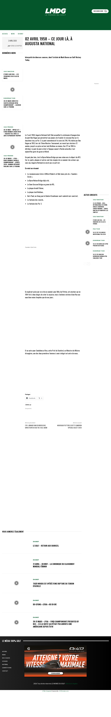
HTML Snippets (46, 691)
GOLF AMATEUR (9, 71)
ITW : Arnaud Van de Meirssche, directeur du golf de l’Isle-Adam (36, 426)
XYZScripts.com (64, 691)
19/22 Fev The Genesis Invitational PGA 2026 (99, 232)
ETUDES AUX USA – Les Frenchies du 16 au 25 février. (99, 221)
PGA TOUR (96, 228)
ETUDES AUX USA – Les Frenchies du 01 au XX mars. (11, 76)
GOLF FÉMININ (8, 127)
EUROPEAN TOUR (9, 98)
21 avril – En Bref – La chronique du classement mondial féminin (54, 565)
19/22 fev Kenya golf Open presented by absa (100, 244)
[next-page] (88, 262)
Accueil (5, 33)
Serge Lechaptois (16, 46)
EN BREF (20, 33)
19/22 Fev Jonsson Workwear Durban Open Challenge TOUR (100, 255)
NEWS (13, 33)
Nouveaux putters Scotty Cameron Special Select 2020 (69, 426)
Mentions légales (72, 684)
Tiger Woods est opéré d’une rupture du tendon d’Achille (54, 584)
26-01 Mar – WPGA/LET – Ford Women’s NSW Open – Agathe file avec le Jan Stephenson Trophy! (12, 133)
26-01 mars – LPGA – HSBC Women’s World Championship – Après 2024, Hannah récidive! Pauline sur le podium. (12, 162)
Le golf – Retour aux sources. (46, 545)
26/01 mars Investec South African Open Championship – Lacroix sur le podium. (12, 104)
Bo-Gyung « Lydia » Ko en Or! (45, 604)
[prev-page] (85, 262)
